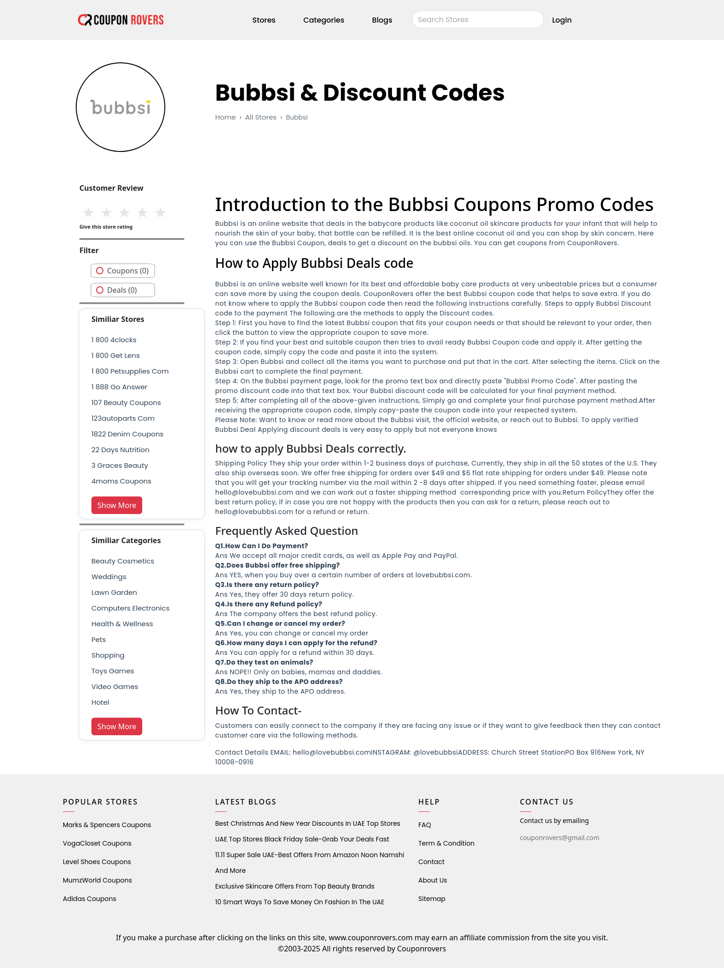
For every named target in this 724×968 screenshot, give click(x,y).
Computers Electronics (130, 608)
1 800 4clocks (114, 340)
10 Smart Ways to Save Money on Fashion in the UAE (299, 902)
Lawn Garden (114, 592)
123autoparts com (123, 418)
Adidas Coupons (89, 898)
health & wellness (122, 624)
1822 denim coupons (127, 434)
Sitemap (432, 898)
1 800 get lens (115, 355)
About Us (432, 880)
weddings (108, 576)
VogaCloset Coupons (97, 843)
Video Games (114, 686)
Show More (116, 505)
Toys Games (112, 671)
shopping (108, 655)
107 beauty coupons (126, 402)
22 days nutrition (120, 449)
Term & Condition (446, 843)
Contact (431, 861)
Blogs (382, 20)
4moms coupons (121, 481)
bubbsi (297, 117)
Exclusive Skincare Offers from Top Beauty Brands (294, 886)
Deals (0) (122, 290)
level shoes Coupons (97, 861)
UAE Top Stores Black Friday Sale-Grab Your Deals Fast (302, 839)
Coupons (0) (128, 271)
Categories (323, 20)
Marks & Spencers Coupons (107, 824)
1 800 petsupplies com (130, 371)
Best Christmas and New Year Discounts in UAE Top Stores (307, 823)
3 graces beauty (119, 465)
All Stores (261, 117)
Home (225, 117)
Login (562, 20)
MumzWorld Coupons (97, 880)
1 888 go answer (119, 387)
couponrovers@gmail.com (559, 837)
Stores (264, 20)
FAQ (424, 824)
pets (98, 639)
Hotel (100, 702)
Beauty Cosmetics (122, 561)
